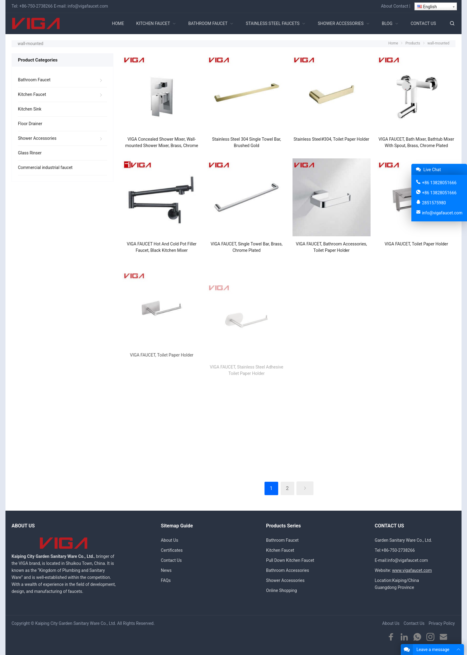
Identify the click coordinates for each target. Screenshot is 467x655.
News (166, 570)
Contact (400, 6)
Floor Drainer (30, 123)
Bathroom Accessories (287, 570)
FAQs (166, 580)
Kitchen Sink (29, 109)
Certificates (172, 550)
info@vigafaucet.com (87, 6)
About (386, 6)
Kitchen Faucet (32, 94)
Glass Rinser (30, 152)
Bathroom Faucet (34, 79)
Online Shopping (281, 590)
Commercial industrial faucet (45, 167)
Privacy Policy (442, 623)
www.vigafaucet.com (412, 570)
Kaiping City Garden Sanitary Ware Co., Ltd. (75, 623)
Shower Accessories (37, 138)
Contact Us (171, 560)
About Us (169, 540)
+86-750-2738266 (36, 6)
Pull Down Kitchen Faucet (290, 560)
